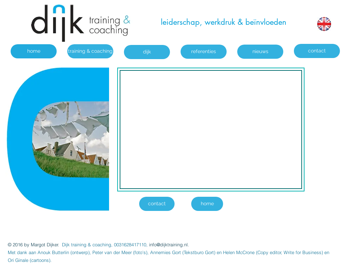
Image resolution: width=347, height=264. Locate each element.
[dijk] (147, 52)
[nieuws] (260, 52)
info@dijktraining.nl (168, 244)
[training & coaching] (90, 51)
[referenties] (204, 52)
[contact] (317, 51)
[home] (34, 51)
